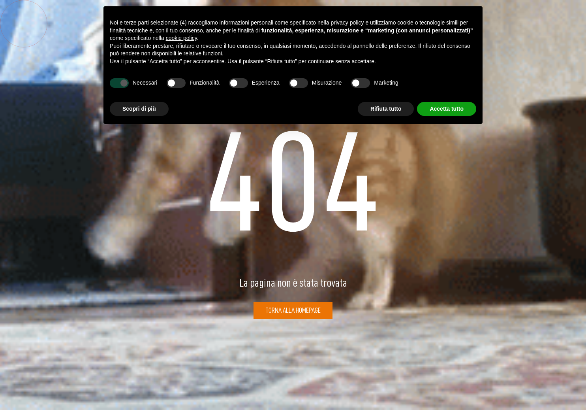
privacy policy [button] (347, 22)
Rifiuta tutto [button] (386, 109)
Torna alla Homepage (293, 310)
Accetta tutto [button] (447, 109)
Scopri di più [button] (139, 109)
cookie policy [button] (181, 38)
